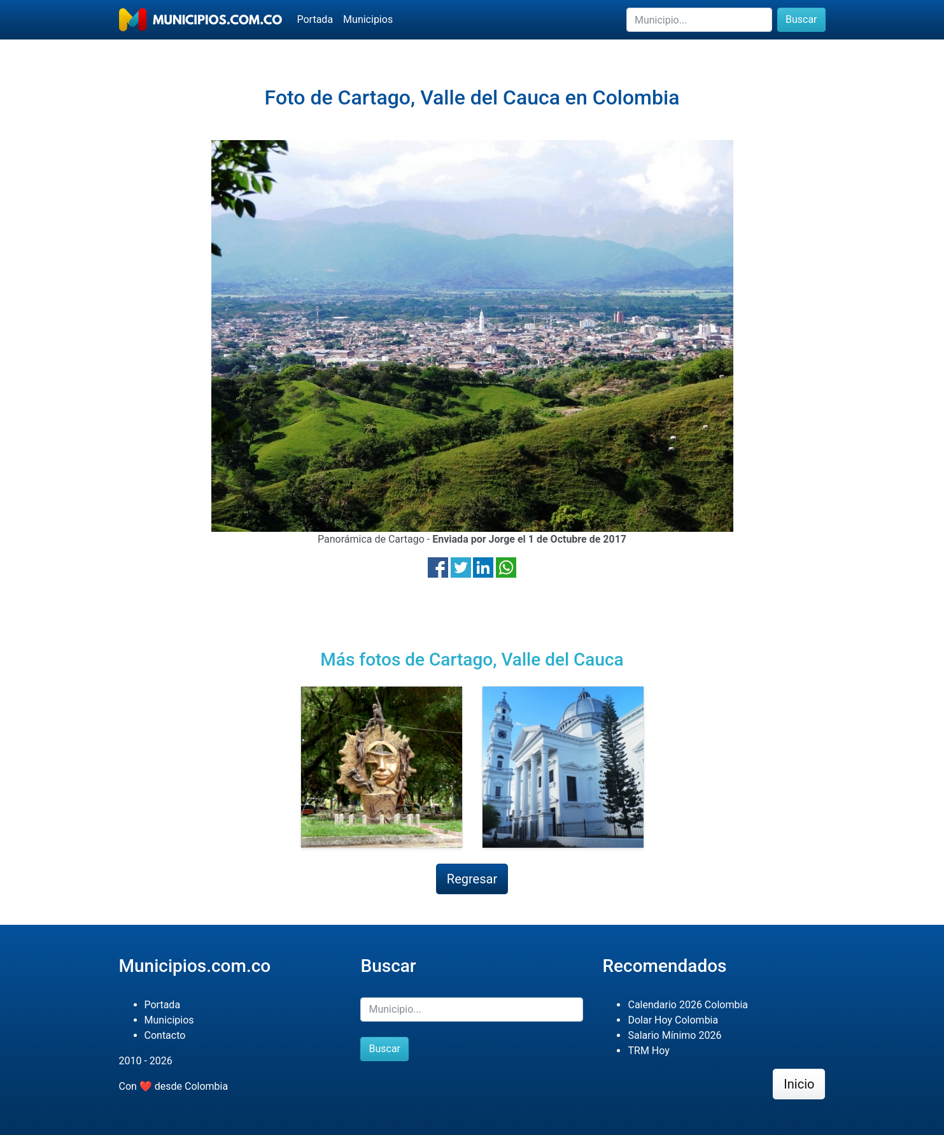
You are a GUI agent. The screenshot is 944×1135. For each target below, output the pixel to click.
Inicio (799, 1084)
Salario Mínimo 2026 (674, 1035)
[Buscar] (699, 20)
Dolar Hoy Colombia (673, 1020)
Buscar (801, 19)
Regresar (472, 879)
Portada (315, 19)
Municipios (368, 19)
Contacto (165, 1035)
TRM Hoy (648, 1051)
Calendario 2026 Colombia (688, 1005)
